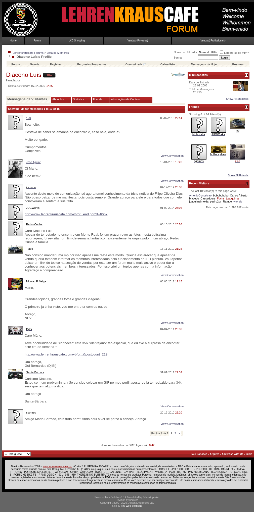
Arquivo (214, 454)
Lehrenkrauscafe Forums (28, 52)
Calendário (167, 64)
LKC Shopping (76, 40)
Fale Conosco (199, 454)
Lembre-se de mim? (234, 52)
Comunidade (135, 64)
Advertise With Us (232, 454)
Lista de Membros (58, 52)
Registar (55, 64)
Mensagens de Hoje (204, 64)
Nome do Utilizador (185, 52)
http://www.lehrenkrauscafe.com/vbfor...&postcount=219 (66, 354)
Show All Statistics (237, 98)
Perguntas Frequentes (91, 64)
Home (13, 40)
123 (28, 118)
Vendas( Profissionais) (213, 40)
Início (249, 454)
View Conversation (172, 155)
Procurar (238, 64)
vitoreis (237, 201)
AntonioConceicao (200, 195)
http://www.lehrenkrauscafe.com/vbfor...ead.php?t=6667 (66, 214)
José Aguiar (33, 162)
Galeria (34, 64)
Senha (178, 57)
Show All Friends (238, 175)
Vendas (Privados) (138, 40)
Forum (37, 40)
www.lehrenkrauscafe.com (57, 466)
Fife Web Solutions (131, 505)
